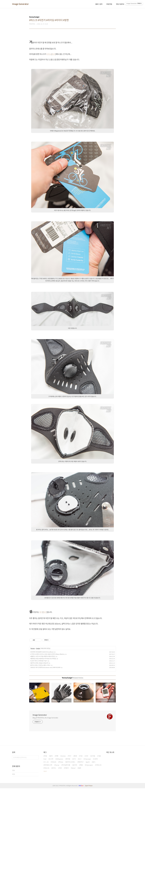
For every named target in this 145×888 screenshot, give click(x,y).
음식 (94, 854)
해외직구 (80, 854)
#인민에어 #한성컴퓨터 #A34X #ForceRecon (42, 744)
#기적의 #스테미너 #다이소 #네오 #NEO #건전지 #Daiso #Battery (47, 747)
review (63, 848)
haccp (57, 857)
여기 (41, 640)
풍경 (75, 848)
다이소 (49, 54)
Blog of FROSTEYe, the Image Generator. (45, 810)
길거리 (75, 857)
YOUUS (54, 854)
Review (33, 741)
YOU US (46, 860)
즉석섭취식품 (66, 857)
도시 (80, 851)
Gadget (38, 741)
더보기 (45, 864)
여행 (57, 848)
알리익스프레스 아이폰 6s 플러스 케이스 (40, 758)
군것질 (93, 848)
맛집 (45, 848)
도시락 (51, 851)
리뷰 (60, 860)
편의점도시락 (48, 857)
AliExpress (59, 851)
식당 (81, 848)
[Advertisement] (72, 416)
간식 (74, 851)
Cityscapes (89, 857)
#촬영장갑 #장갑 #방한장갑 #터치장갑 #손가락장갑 (43, 751)
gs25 (88, 854)
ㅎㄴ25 (46, 854)
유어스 (54, 860)
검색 (37, 850)
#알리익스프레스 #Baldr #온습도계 (39, 755)
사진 (86, 848)
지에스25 (98, 857)
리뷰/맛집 (109, 4)
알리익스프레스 (70, 854)
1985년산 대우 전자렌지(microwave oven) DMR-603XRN (45, 760)
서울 (99, 848)
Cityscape (87, 851)
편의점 (68, 851)
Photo (61, 854)
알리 (51, 848)
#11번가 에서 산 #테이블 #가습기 (38, 753)
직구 (70, 848)
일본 (79, 860)
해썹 (81, 857)
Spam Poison (88, 878)
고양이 (96, 851)
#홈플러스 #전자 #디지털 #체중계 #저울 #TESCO (42, 749)
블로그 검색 (98, 4)
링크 (53, 54)
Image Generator (20, 4)
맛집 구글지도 (120, 4)
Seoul (73, 860)
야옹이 (67, 860)
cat (45, 851)
